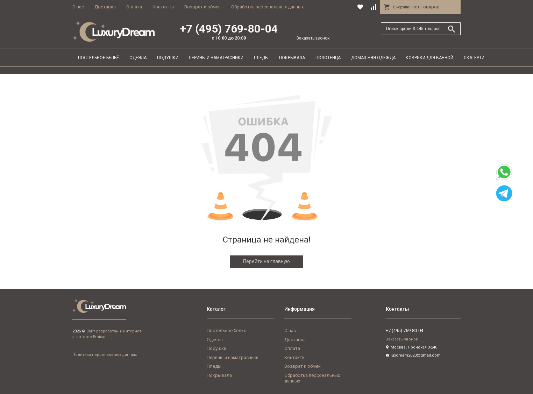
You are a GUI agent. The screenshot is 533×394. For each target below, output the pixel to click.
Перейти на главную (266, 261)
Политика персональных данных (104, 354)
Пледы (261, 57)
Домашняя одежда (373, 57)
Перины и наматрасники (216, 57)
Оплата (134, 6)
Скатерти (474, 57)
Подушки (167, 57)
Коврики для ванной (429, 57)
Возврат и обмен (202, 6)
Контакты (163, 6)
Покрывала (292, 57)
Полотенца (328, 57)
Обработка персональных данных (267, 6)
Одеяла (138, 57)
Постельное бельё (98, 57)
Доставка (105, 6)
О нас (78, 6)
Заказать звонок (312, 38)
